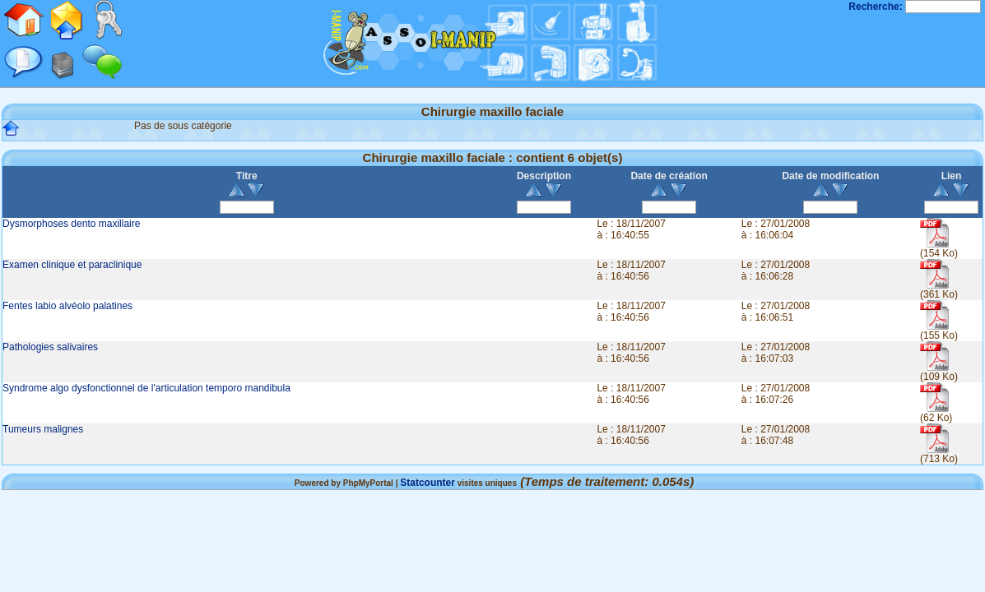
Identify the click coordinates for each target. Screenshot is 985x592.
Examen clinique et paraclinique (72, 265)
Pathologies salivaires (50, 347)
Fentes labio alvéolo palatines (67, 306)
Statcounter (427, 482)
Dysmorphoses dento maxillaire (71, 223)
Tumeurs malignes (42, 429)
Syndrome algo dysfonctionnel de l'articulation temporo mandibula (146, 388)
